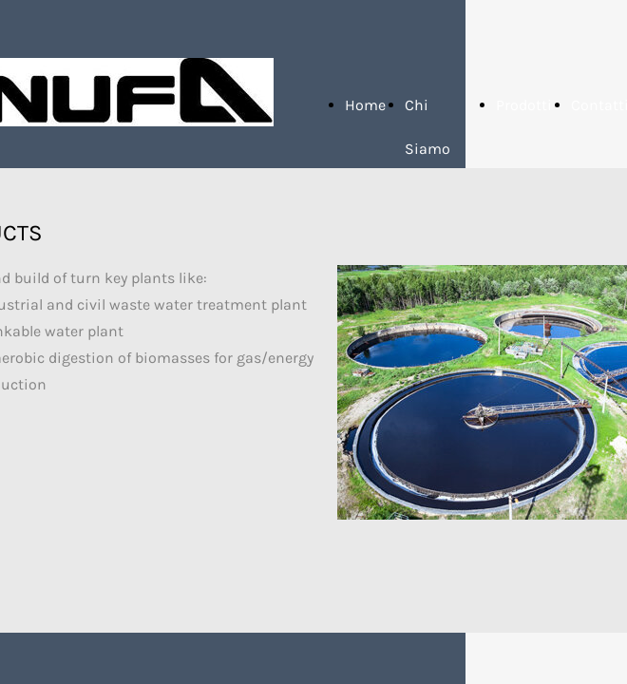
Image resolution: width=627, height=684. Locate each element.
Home (365, 105)
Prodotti (524, 105)
